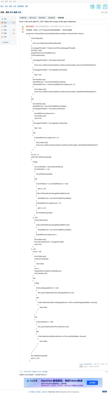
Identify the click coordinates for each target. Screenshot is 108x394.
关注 (6, 6)
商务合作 (44, 392)
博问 (5, 22)
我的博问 (42, 18)
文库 (5, 36)
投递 (13, 30)
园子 (2, 6)
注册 (19, 12)
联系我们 (38, 392)
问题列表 (23, 18)
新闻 (6, 1)
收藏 (5, 33)
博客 (5, 26)
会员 (10, 1)
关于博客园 (31, 392)
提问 (13, 22)
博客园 (58, 392)
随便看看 (21, 6)
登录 (11, 12)
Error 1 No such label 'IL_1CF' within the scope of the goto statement (47, 22)
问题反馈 (5, 42)
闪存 (5, 19)
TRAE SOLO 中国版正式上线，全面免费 (35, 371)
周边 (14, 1)
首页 (2, 1)
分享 (106, 371)
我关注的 (32, 18)
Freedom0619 (88, 364)
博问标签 (51, 18)
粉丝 (10, 6)
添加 (13, 33)
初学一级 (96, 364)
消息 (26, 6)
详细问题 (61, 18)
